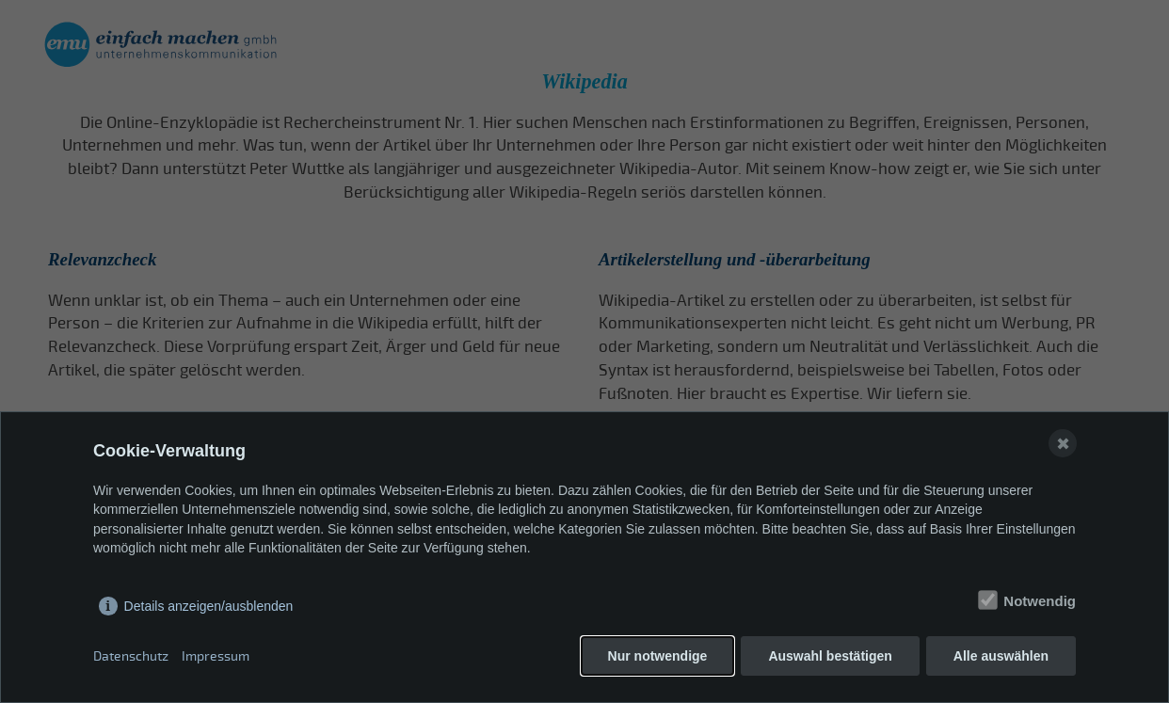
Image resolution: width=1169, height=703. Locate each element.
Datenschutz (130, 656)
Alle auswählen (1001, 655)
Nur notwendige (658, 655)
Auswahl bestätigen (829, 655)
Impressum (215, 656)
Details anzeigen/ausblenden (209, 606)
